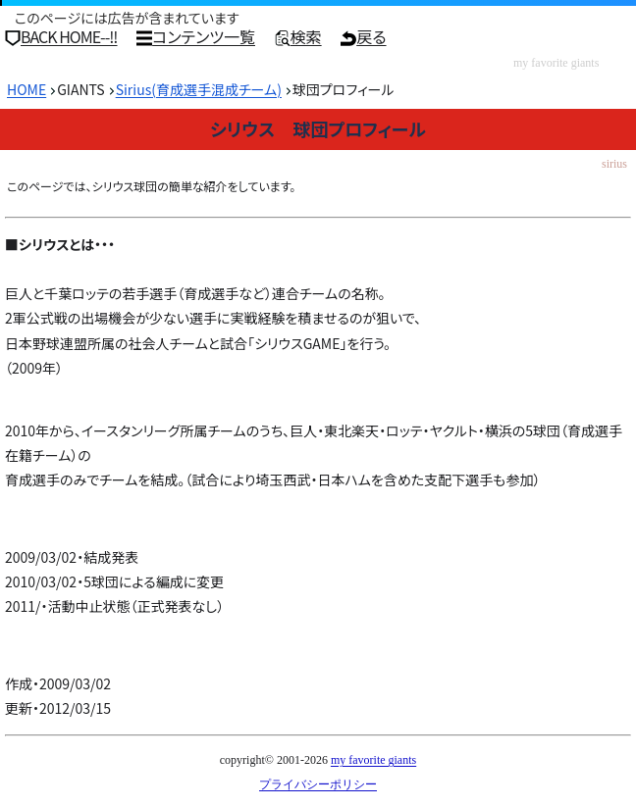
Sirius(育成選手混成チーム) (199, 89)
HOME (26, 89)
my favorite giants (373, 760)
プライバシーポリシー (318, 784)
